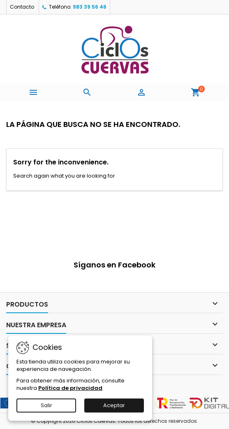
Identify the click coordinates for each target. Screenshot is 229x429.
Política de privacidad (70, 388)
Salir (46, 405)
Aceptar (114, 405)
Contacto (22, 6)
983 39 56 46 (89, 6)
